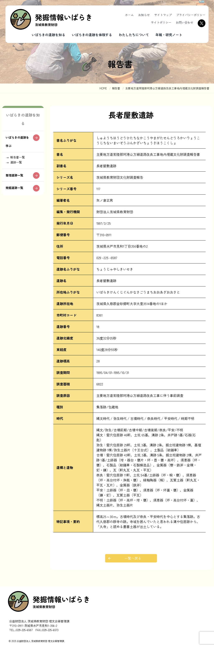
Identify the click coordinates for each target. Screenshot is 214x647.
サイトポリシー (161, 22)
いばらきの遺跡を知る (48, 34)
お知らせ (144, 15)
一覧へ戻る (133, 558)
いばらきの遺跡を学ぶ (17, 142)
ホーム (129, 15)
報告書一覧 (19, 158)
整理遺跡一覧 (16, 178)
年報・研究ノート (168, 34)
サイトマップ (163, 15)
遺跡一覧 (17, 164)
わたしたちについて (134, 34)
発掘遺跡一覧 (16, 192)
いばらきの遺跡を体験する (92, 34)
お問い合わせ (184, 22)
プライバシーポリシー (190, 15)
